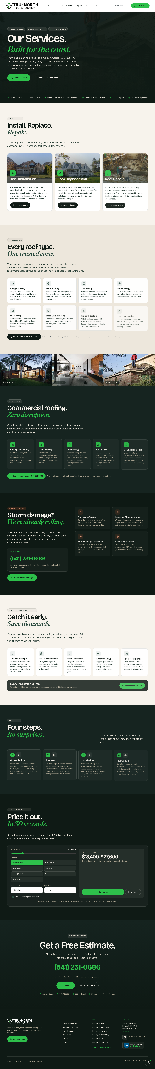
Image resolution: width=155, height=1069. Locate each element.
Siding (65, 1042)
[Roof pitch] (27, 890)
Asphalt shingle (18, 862)
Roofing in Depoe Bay (100, 1035)
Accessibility (143, 1060)
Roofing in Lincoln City (100, 1027)
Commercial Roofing (70, 1027)
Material (15, 858)
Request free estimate (46, 78)
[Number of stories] (60, 890)
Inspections (67, 1035)
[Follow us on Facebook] (124, 1037)
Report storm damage (22, 580)
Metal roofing (49, 862)
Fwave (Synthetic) (18, 874)
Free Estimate (66, 6)
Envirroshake (49, 874)
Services (52, 6)
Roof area (15, 849)
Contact (100, 6)
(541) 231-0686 (140, 6)
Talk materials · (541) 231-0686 (24, 337)
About (89, 6)
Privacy (127, 1060)
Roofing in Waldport (99, 1031)
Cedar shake (17, 868)
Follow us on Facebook (137, 1036)
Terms (134, 1060)
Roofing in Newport (99, 1023)
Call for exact (103, 892)
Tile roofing (48, 868)
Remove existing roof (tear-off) (25, 897)
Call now (65, 988)
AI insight (133, 892)
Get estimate (87, 988)
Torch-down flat (17, 879)
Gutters (65, 1038)
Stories (47, 885)
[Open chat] (148, 1062)
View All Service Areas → (101, 1047)
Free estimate (20, 207)
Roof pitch (16, 885)
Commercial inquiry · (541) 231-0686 (26, 476)
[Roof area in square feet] (43, 853)
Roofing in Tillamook (100, 1042)
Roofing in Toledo (99, 1038)
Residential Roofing (70, 1023)
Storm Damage (68, 1031)
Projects (79, 6)
